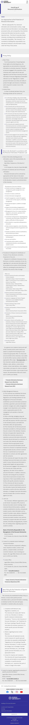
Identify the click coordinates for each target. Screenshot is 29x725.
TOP (2, 686)
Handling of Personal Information (8, 703)
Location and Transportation (7, 707)
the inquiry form (21, 360)
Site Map (3, 709)
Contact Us (19, 714)
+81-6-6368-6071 (11, 573)
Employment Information (6, 710)
